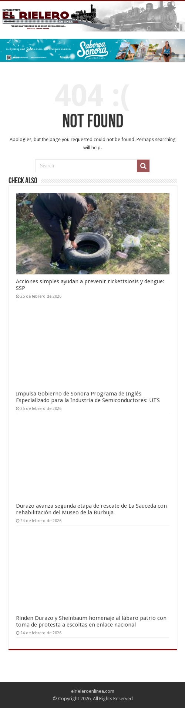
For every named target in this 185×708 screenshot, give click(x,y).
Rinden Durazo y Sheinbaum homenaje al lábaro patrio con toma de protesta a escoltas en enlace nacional (91, 621)
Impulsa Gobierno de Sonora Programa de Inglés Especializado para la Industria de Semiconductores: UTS (88, 397)
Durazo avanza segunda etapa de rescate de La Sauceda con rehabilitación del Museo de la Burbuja (91, 509)
